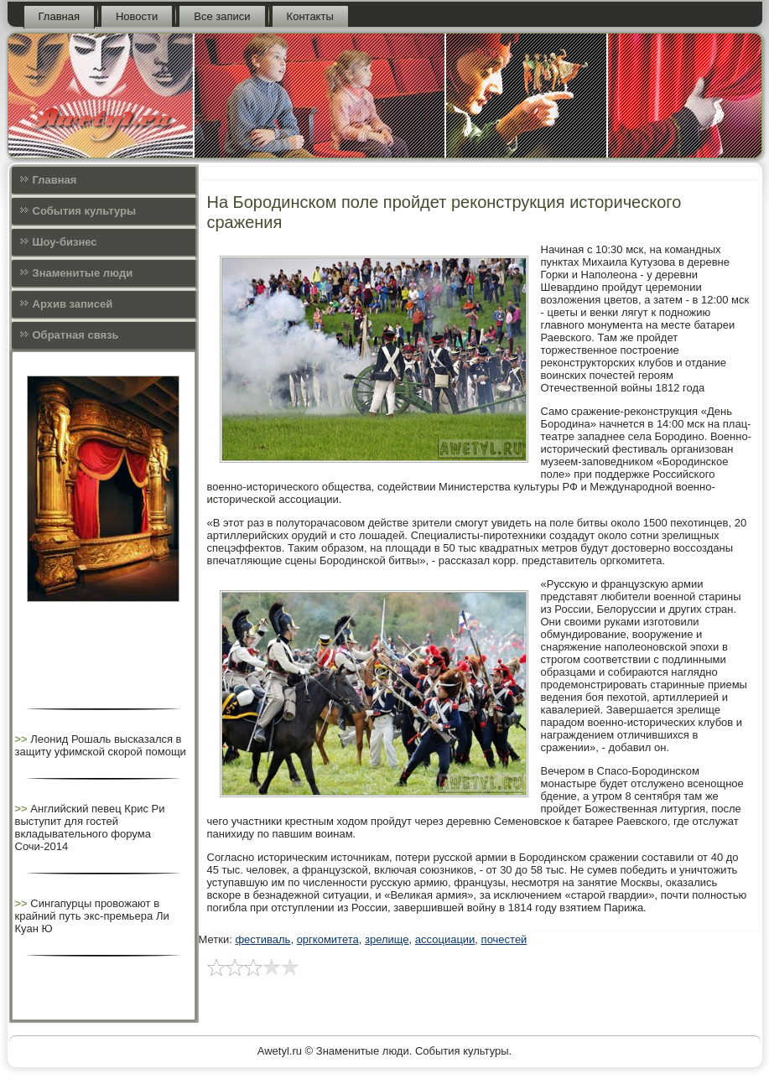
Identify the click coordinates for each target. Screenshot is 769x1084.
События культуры (84, 211)
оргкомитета (328, 939)
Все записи (222, 16)
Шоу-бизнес (65, 242)
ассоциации (445, 939)
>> (23, 739)
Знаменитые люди (83, 273)
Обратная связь (76, 335)
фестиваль (262, 939)
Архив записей (73, 304)
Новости (137, 16)
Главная (59, 16)
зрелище (387, 939)
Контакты (310, 16)
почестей (504, 939)
